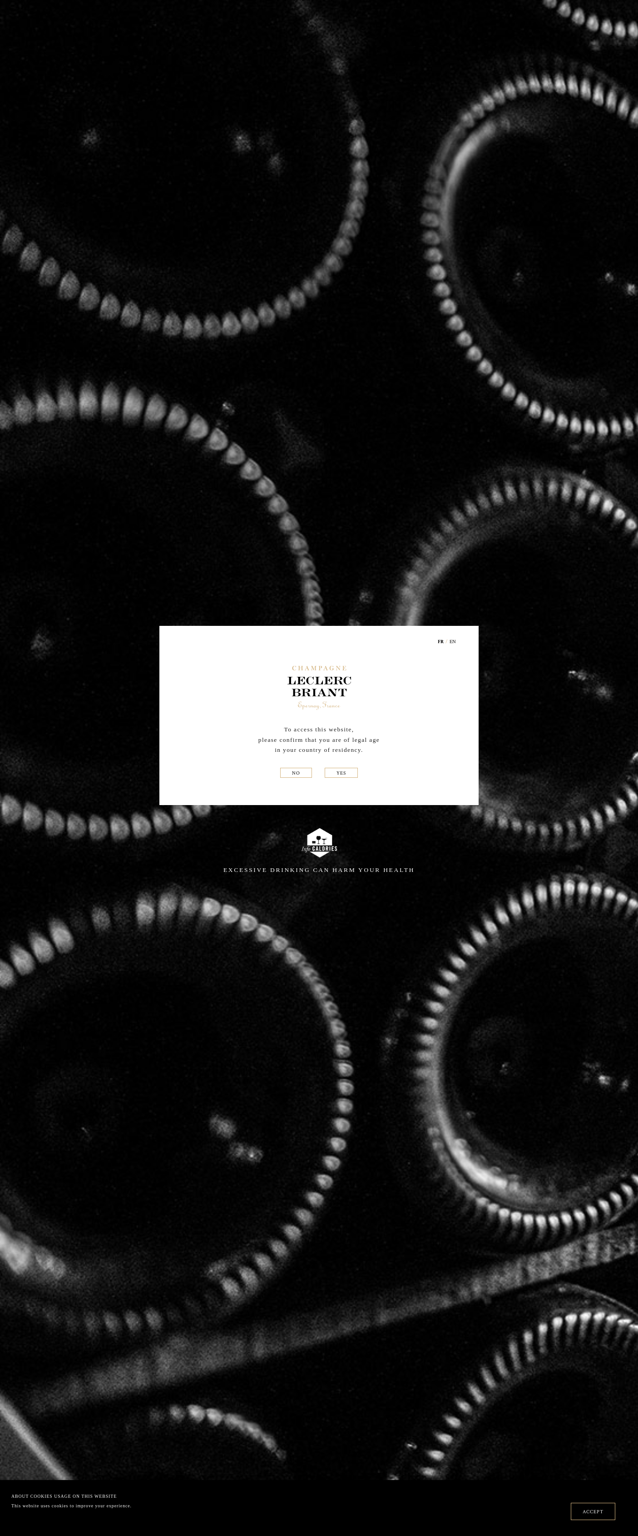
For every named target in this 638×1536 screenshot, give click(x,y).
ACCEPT (593, 1511)
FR (441, 642)
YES (341, 773)
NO (296, 773)
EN (453, 641)
